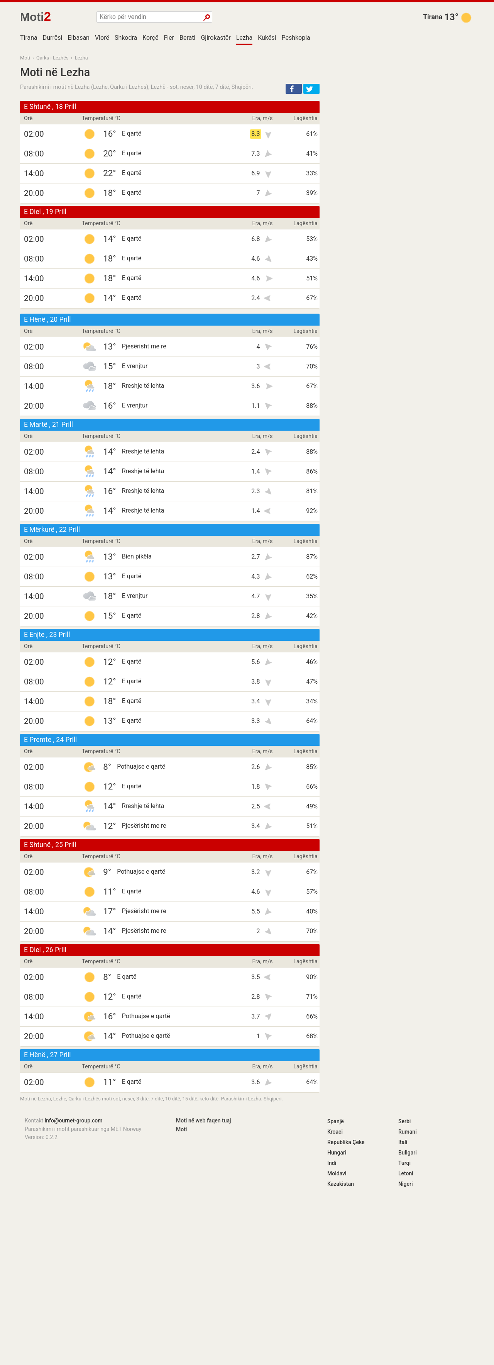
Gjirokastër (215, 37)
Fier (169, 37)
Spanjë (335, 1121)
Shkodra (126, 37)
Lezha (244, 37)
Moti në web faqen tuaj (203, 1120)
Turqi (404, 1163)
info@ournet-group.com (74, 1120)
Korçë (150, 37)
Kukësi (267, 37)
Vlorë (102, 37)
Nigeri (405, 1184)
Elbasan (78, 37)
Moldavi (337, 1173)
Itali (402, 1142)
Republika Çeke (346, 1142)
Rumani (407, 1132)
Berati (187, 37)
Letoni (405, 1173)
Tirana (432, 17)
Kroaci (335, 1132)
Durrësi (53, 37)
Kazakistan (340, 1184)
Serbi (404, 1121)
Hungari (337, 1152)
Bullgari (407, 1152)
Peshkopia (295, 37)
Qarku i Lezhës (52, 58)
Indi (331, 1163)
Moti (25, 58)
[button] (294, 89)
